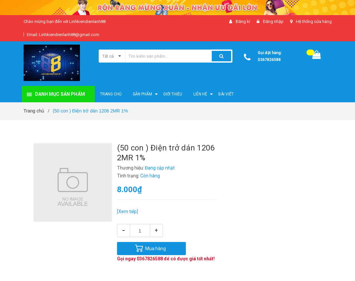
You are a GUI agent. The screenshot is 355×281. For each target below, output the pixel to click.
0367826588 (269, 59)
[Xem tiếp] (127, 211)
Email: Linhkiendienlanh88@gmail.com (63, 34)
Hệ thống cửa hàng (314, 21)
